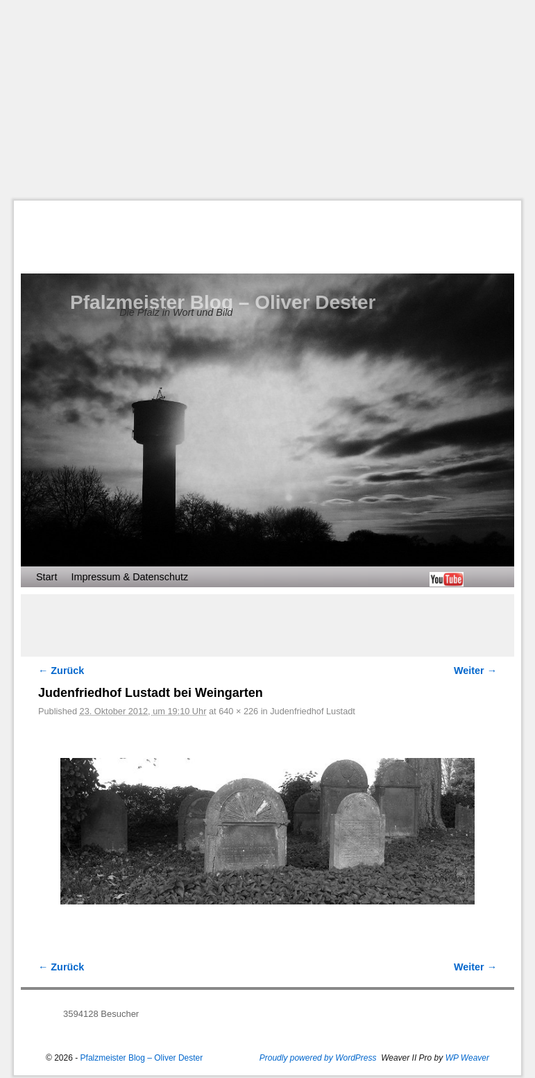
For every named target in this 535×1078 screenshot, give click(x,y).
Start (46, 576)
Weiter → (475, 670)
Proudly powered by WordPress (318, 1058)
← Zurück (61, 670)
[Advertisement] (274, 100)
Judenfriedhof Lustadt (312, 711)
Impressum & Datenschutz (129, 576)
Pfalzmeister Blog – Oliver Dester (222, 302)
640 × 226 (238, 711)
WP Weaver (467, 1058)
